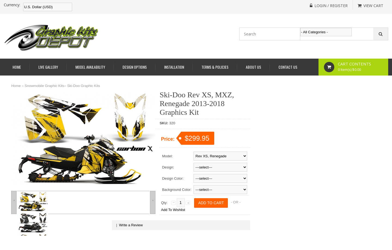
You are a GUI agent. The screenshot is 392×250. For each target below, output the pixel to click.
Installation (174, 67)
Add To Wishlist (173, 210)
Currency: (12, 5)
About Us (253, 67)
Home (17, 67)
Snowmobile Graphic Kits (44, 86)
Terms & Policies (214, 67)
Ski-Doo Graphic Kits (83, 86)
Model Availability (90, 67)
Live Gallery (48, 67)
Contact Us (287, 67)
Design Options (134, 67)
